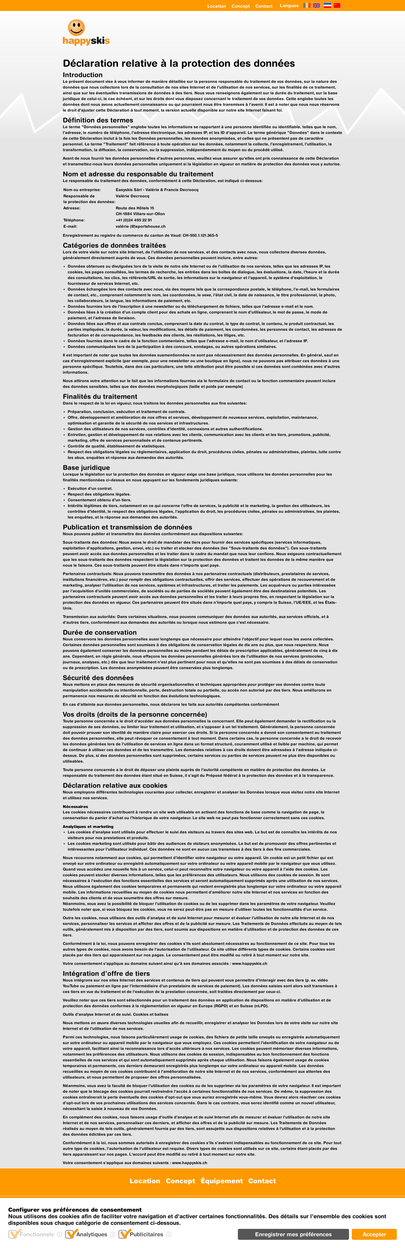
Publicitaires (146, 1234)
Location (216, 6)
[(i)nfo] (59, 1234)
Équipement (221, 1181)
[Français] (307, 5)
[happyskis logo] (89, 33)
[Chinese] (337, 5)
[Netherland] (327, 5)
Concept (241, 6)
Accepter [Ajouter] (374, 1234)
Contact (264, 6)
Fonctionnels (37, 1234)
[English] (316, 5)
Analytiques (91, 1234)
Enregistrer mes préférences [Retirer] (293, 1234)
